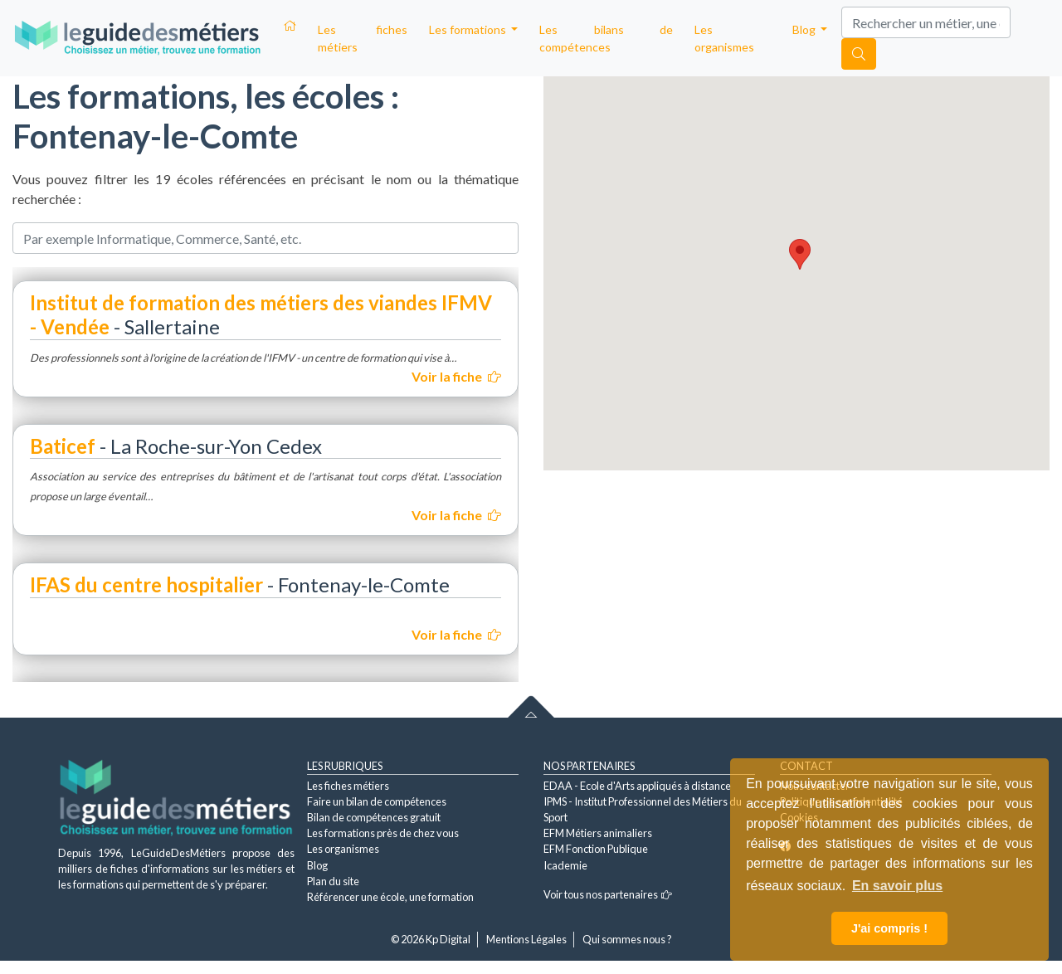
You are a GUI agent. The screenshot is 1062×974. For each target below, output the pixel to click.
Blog (317, 865)
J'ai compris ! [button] (889, 928)
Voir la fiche (456, 376)
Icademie (565, 865)
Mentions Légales (526, 939)
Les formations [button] (469, 29)
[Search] (926, 22)
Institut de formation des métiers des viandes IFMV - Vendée (261, 314)
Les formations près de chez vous (383, 833)
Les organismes (724, 38)
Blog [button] (805, 29)
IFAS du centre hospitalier (146, 584)
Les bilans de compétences (606, 38)
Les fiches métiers (362, 38)
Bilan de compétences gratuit (374, 817)
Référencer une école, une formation (390, 896)
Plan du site (333, 881)
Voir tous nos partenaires (607, 894)
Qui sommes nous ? (627, 939)
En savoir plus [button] (897, 886)
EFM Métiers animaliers (597, 833)
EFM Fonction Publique (595, 848)
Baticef (62, 446)
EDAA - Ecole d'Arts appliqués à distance (637, 785)
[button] (800, 254)
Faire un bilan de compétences (376, 801)
